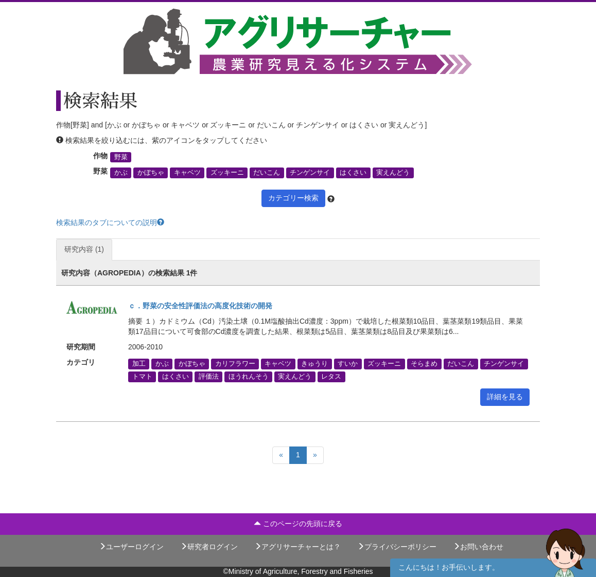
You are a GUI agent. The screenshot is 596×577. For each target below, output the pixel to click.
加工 (139, 363)
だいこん (266, 172)
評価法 (209, 376)
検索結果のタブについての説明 (110, 222)
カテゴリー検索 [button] (293, 198)
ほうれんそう (249, 376)
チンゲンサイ (310, 172)
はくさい (353, 172)
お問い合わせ (478, 547)
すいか (348, 363)
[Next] (315, 455)
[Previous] (281, 455)
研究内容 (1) (84, 249)
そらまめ (424, 363)
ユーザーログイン (131, 547)
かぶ (121, 172)
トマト (142, 376)
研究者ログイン (209, 547)
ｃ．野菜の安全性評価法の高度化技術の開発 (200, 306)
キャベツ (187, 172)
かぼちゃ (150, 172)
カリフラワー (235, 363)
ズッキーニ (227, 172)
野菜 (121, 157)
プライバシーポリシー (396, 547)
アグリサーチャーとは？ (297, 547)
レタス (331, 376)
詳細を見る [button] (505, 397)
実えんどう (393, 172)
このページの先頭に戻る (298, 523)
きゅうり (314, 363)
